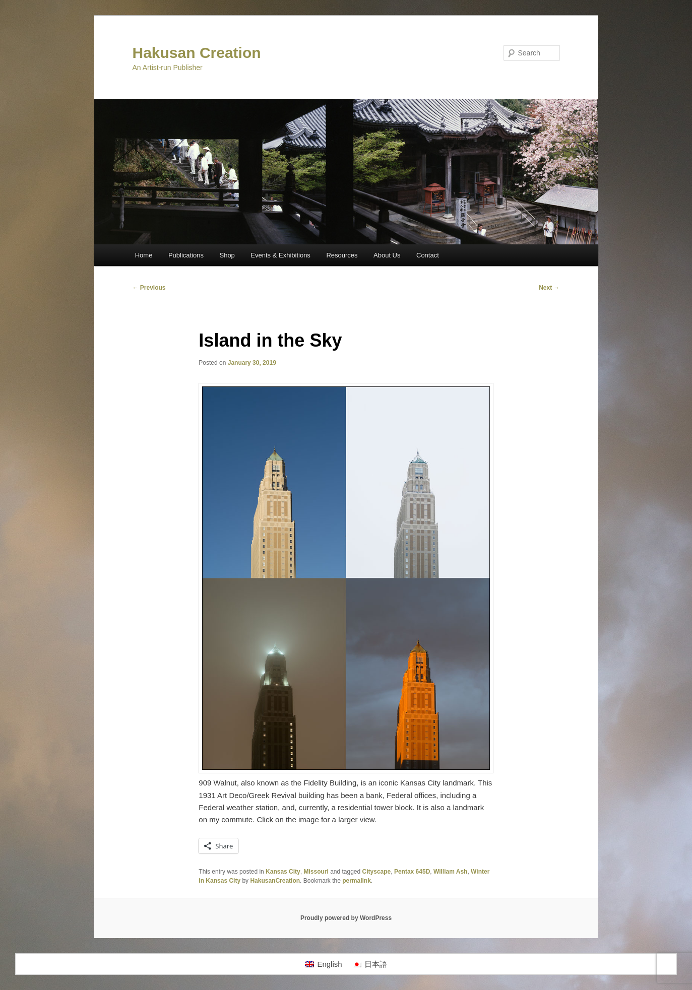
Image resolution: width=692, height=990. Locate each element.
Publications (186, 255)
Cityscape (376, 871)
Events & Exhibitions (280, 255)
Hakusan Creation (197, 52)
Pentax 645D (412, 871)
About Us (386, 255)
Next (549, 287)
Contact (427, 255)
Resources (341, 255)
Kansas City (283, 871)
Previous (149, 287)
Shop (226, 255)
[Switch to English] (323, 964)
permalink (356, 880)
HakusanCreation (275, 880)
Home (144, 255)
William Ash (450, 871)
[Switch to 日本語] (369, 964)
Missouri (315, 871)
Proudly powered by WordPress (346, 917)
